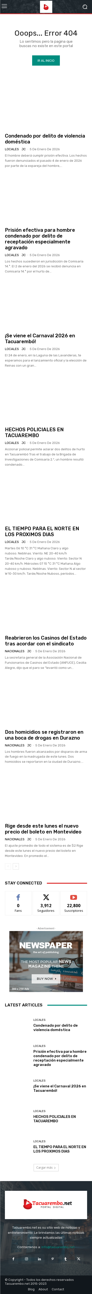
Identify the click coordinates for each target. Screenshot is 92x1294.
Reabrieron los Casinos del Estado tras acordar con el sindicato (46, 641)
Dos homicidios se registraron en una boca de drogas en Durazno (44, 735)
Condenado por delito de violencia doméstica (55, 1027)
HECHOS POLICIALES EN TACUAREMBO (34, 432)
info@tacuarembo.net (58, 1247)
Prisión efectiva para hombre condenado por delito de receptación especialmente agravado (40, 239)
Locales (12, 149)
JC (24, 149)
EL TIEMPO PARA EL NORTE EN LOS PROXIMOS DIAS (42, 531)
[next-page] (16, 866)
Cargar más (46, 1167)
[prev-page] (8, 866)
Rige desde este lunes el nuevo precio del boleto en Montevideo (43, 829)
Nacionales (15, 651)
